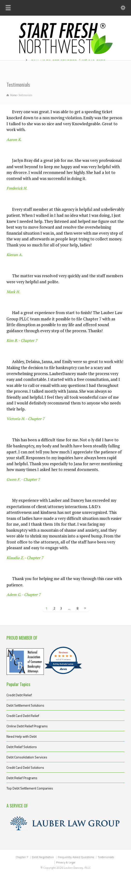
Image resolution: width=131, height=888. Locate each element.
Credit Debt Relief (19, 694)
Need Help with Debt (22, 736)
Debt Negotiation (43, 857)
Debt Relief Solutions (22, 746)
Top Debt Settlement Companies (30, 788)
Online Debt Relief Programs (27, 726)
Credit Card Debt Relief (23, 715)
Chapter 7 (22, 857)
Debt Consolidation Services (27, 757)
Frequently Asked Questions (76, 857)
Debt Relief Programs (22, 777)
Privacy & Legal (65, 862)
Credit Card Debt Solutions (25, 767)
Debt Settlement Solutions (25, 705)
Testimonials (106, 857)
